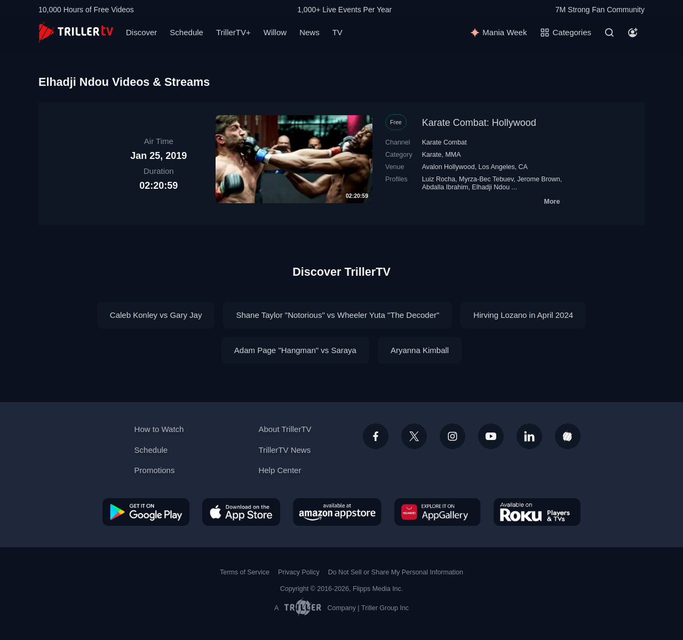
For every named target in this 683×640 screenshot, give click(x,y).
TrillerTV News (284, 449)
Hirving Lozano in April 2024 (523, 314)
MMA (452, 154)
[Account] (633, 32)
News (309, 32)
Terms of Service (244, 572)
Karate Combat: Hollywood (479, 122)
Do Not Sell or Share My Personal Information (395, 572)
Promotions (154, 470)
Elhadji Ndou (491, 187)
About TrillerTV (284, 429)
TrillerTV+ (233, 32)
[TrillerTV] (75, 32)
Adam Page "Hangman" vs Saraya (295, 350)
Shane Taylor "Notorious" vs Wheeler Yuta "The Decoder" (337, 314)
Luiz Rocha (438, 179)
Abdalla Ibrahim (445, 187)
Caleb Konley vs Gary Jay (156, 314)
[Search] (609, 32)
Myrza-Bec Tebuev (486, 179)
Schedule (186, 32)
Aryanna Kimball (420, 350)
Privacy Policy (299, 572)
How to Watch (159, 429)
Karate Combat (444, 142)
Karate (432, 154)
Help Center (279, 470)
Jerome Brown (538, 179)
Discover (141, 32)
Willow (275, 32)
